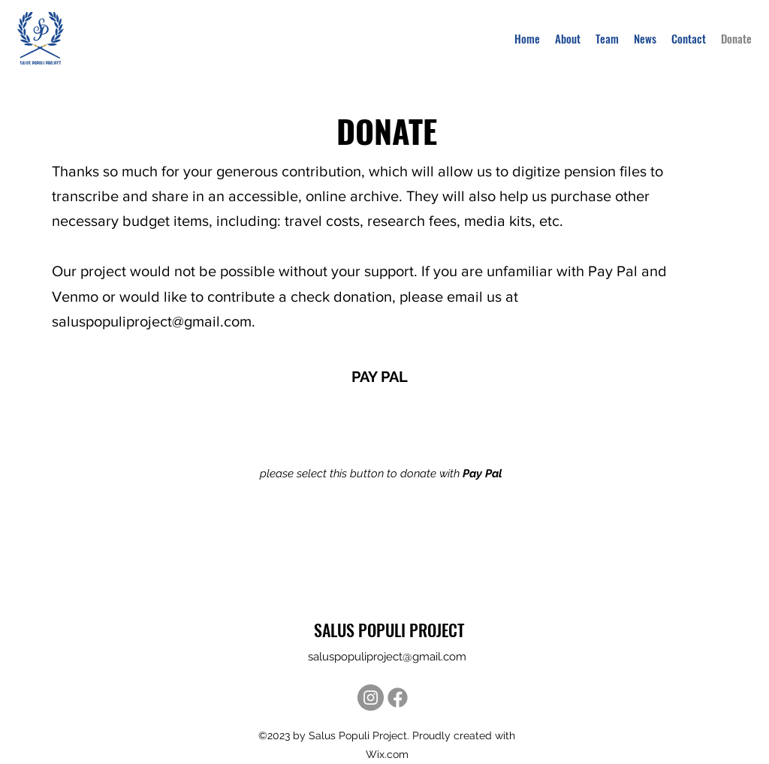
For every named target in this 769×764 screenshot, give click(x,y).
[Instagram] (370, 697)
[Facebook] (397, 697)
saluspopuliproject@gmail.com (152, 321)
